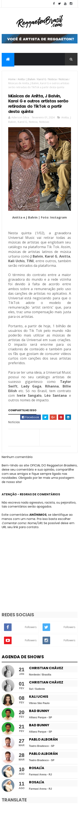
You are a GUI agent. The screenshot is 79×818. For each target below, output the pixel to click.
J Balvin (31, 79)
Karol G (41, 79)
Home (12, 79)
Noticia (52, 79)
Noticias (63, 79)
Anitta (21, 79)
